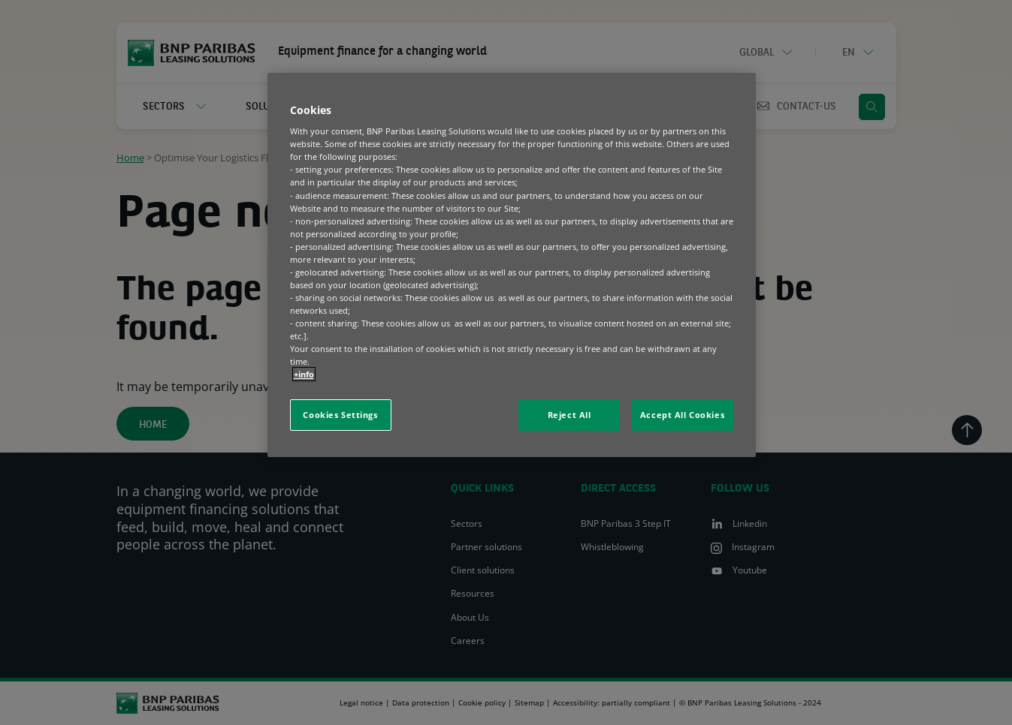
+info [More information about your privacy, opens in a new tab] (304, 374)
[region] (511, 265)
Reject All (569, 414)
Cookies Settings (340, 414)
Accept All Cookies (682, 414)
